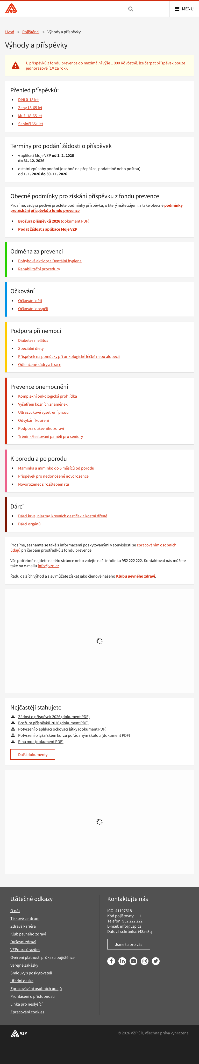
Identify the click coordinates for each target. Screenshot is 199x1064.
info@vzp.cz (48, 565)
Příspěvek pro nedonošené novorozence (53, 476)
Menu (188, 9)
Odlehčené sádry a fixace (39, 364)
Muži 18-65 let (30, 115)
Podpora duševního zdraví (41, 428)
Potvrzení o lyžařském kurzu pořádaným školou (59, 735)
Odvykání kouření (33, 420)
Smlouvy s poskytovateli (31, 972)
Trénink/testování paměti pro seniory (50, 436)
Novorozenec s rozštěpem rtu (43, 484)
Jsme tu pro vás (128, 944)
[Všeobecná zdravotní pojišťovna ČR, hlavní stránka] (11, 8)
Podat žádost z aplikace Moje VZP (47, 229)
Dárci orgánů (29, 523)
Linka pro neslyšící (26, 1004)
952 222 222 (132, 921)
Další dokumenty (32, 754)
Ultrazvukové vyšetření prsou (43, 412)
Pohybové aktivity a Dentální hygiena (50, 260)
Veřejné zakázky (24, 965)
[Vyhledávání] (131, 9)
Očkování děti (30, 300)
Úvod (9, 31)
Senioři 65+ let (30, 123)
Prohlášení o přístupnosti (32, 996)
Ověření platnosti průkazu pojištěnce (42, 957)
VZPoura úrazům (25, 949)
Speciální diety (31, 348)
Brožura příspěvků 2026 (38, 722)
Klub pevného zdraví (28, 933)
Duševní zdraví (23, 941)
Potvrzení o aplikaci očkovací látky (47, 729)
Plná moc (26, 741)
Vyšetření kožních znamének (43, 404)
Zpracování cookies (27, 1011)
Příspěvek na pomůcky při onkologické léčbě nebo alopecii (69, 356)
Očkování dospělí (33, 308)
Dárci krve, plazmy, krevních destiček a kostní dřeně (62, 515)
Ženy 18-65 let (30, 107)
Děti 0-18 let (28, 99)
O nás (15, 910)
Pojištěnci (30, 31)
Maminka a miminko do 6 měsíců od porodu (56, 468)
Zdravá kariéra (23, 926)
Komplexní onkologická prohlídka (47, 396)
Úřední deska (21, 980)
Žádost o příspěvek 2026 (39, 716)
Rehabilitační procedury (39, 268)
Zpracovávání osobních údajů (36, 988)
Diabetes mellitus (33, 340)
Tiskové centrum (24, 918)
